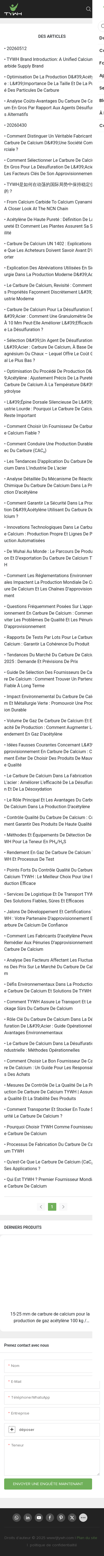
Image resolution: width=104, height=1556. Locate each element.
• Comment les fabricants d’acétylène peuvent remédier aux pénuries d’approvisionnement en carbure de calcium (51, 942)
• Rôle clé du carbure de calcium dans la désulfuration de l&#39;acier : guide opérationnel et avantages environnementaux (51, 1026)
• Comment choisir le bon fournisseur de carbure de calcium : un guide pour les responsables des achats (52, 1067)
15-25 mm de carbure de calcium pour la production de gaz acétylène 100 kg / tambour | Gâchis (50, 1317)
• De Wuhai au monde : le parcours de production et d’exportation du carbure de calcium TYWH (51, 558)
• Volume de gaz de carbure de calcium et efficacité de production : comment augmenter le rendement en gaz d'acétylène (51, 727)
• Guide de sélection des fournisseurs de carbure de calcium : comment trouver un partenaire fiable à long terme (51, 679)
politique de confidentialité (53, 1545)
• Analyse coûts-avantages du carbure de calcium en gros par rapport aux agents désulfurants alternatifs (51, 107)
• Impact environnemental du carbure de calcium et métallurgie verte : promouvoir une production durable (52, 703)
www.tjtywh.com (61, 1538)
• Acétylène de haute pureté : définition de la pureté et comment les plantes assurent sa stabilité (51, 226)
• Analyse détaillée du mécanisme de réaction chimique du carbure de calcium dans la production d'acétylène (52, 485)
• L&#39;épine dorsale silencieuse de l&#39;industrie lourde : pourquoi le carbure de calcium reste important (51, 408)
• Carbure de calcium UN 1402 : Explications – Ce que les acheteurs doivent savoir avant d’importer (51, 250)
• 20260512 (15, 48)
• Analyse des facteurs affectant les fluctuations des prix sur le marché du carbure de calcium (51, 966)
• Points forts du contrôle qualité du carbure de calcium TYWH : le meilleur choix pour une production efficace (52, 876)
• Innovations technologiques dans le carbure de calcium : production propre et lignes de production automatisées (52, 534)
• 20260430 (15, 125)
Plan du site (87, 1538)
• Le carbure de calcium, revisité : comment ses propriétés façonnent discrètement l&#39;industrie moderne (51, 292)
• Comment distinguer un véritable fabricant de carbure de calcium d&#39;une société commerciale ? (51, 142)
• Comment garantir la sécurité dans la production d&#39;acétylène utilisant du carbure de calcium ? (52, 509)
